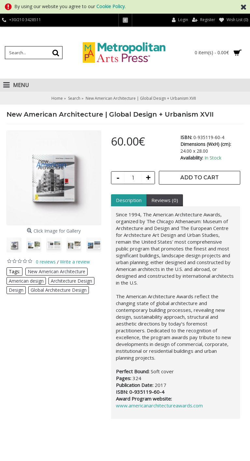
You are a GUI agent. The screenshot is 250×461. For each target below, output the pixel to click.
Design (16, 290)
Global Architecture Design (59, 290)
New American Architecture (56, 271)
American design (26, 281)
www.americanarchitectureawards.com (159, 405)
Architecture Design (71, 281)
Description (129, 200)
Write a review (75, 262)
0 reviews (46, 262)
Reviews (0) (164, 200)
